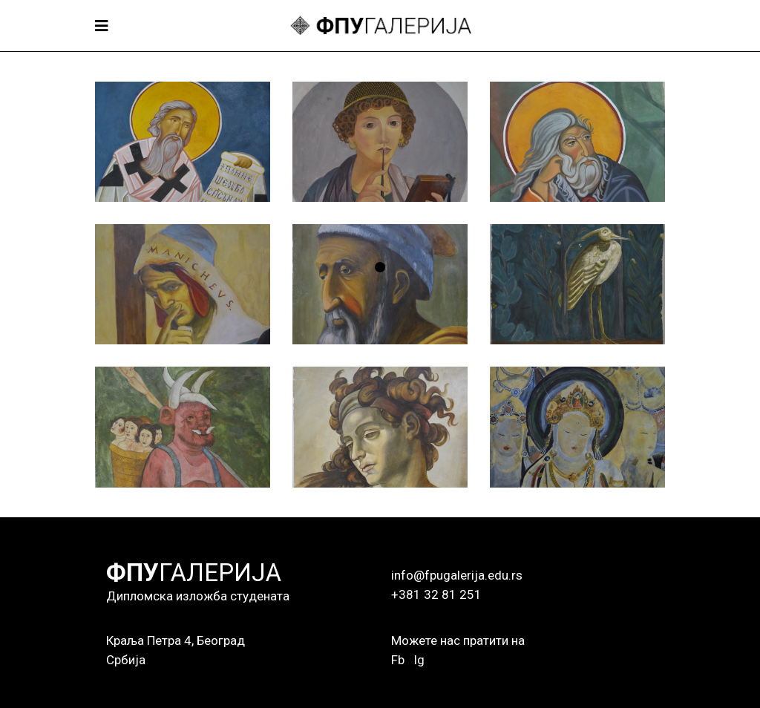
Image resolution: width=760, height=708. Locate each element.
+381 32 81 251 (436, 594)
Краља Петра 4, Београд (175, 640)
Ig (419, 659)
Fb (397, 659)
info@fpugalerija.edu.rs (456, 575)
